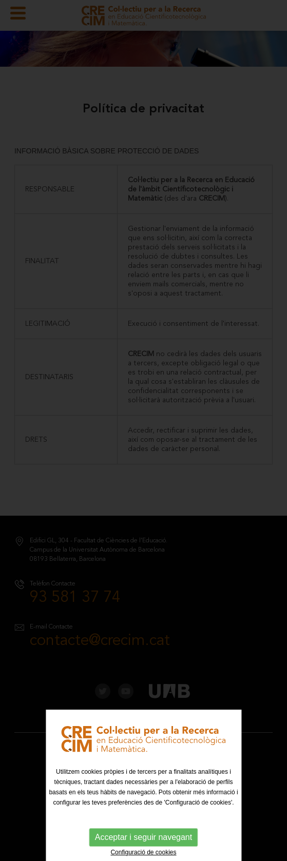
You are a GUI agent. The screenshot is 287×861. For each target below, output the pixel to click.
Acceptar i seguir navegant (143, 837)
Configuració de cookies (143, 852)
